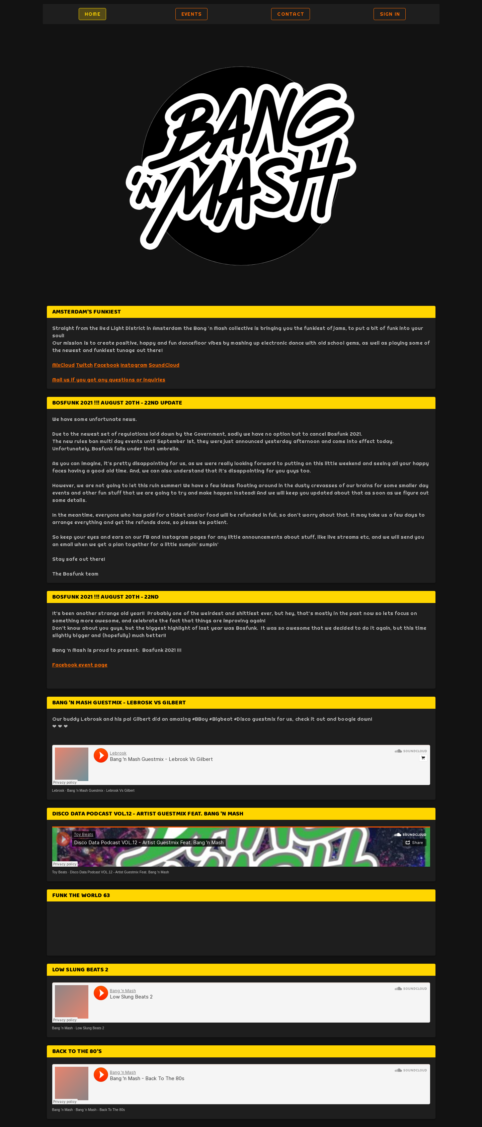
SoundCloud (164, 365)
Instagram (133, 365)
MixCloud (63, 365)
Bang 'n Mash (62, 1028)
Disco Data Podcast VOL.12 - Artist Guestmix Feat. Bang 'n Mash (119, 872)
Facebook (106, 365)
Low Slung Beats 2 (90, 1028)
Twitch (84, 365)
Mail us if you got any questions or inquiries (109, 379)
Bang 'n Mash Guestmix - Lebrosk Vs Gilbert (100, 790)
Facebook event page (80, 665)
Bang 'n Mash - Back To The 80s (100, 1110)
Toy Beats (59, 872)
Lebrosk (58, 790)
